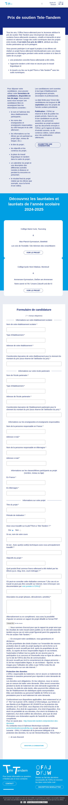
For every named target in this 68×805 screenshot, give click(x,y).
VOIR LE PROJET (33, 253)
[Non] (66, 800)
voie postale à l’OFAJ (30, 586)
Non (24, 802)
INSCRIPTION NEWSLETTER (49, 787)
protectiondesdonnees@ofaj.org (19, 728)
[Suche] (52, 3)
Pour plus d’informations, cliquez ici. (37, 802)
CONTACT (10, 784)
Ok (21, 802)
